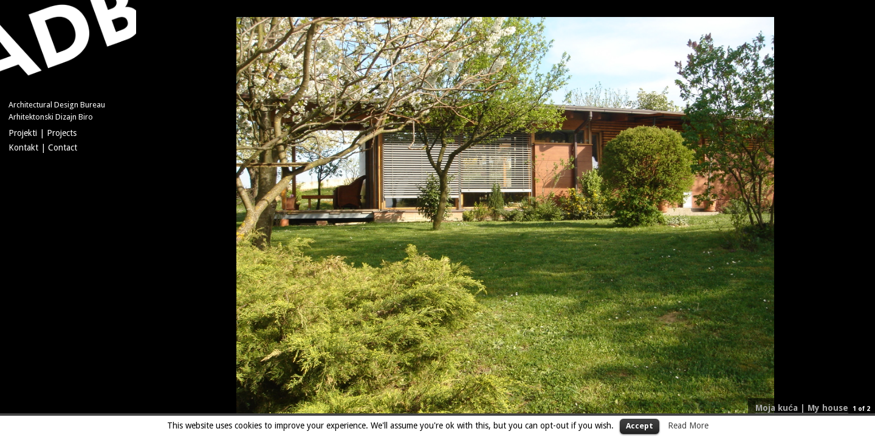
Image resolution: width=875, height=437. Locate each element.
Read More (688, 425)
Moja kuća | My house (801, 408)
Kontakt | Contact (43, 147)
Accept (639, 425)
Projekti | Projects (43, 133)
